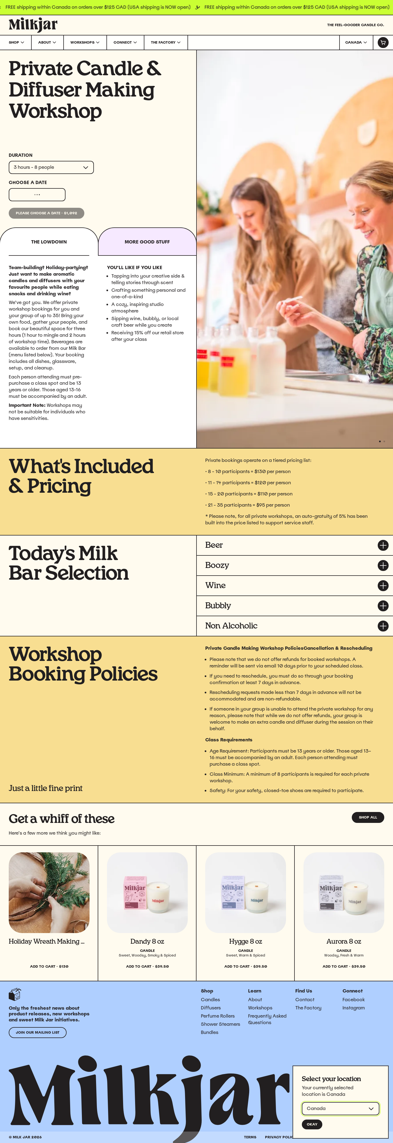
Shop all (368, 817)
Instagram (354, 1008)
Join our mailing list (37, 1032)
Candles (210, 1000)
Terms (250, 1137)
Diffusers (211, 1008)
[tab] (147, 241)
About (255, 1000)
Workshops (260, 1008)
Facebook (354, 1000)
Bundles (209, 1032)
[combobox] (356, 42)
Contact (305, 1000)
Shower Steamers (220, 1024)
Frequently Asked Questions (267, 1019)
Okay (312, 1124)
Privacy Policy (280, 1137)
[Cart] (383, 42)
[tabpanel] (98, 347)
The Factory (308, 1008)
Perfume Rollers (218, 1016)
